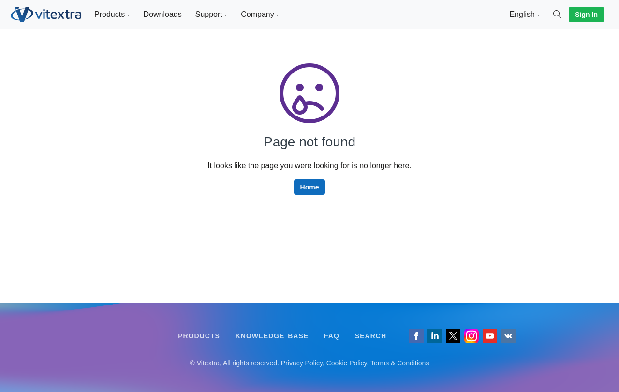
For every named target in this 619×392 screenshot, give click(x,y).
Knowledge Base (272, 336)
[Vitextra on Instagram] (471, 336)
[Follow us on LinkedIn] (434, 336)
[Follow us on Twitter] (453, 336)
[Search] (561, 14)
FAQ (331, 336)
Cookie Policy (346, 363)
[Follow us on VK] (508, 336)
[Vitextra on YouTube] (490, 336)
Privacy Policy (302, 363)
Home (309, 187)
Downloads (163, 14)
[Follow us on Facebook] (416, 336)
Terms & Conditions (399, 363)
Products (199, 336)
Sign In (586, 14)
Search (370, 336)
